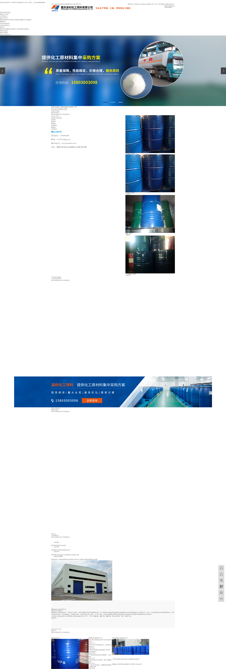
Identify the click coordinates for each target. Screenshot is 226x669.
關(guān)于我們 (4, 14)
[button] (105, 102)
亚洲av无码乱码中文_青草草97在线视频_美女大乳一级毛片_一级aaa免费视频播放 (22, 2)
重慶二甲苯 (73, 107)
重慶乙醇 (68, 107)
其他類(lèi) (28, 19)
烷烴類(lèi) (17, 19)
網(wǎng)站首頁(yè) (5, 12)
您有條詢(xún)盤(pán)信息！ (166, 4)
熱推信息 (130, 4)
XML (156, 4)
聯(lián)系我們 (4, 31)
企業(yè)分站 (137, 4)
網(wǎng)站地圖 (146, 4)
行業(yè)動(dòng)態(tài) (22, 29)
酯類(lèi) (7, 19)
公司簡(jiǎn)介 (4, 16)
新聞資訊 (2, 29)
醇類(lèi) (2, 19)
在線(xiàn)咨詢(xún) (5, 34)
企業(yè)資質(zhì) (5, 23)
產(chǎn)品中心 (4, 18)
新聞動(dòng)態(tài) (10, 29)
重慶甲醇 (2, 21)
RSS (152, 4)
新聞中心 (2, 27)
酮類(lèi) (23, 19)
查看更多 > (54, 618)
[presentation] (2, 70)
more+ (58, 638)
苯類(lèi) (12, 19)
